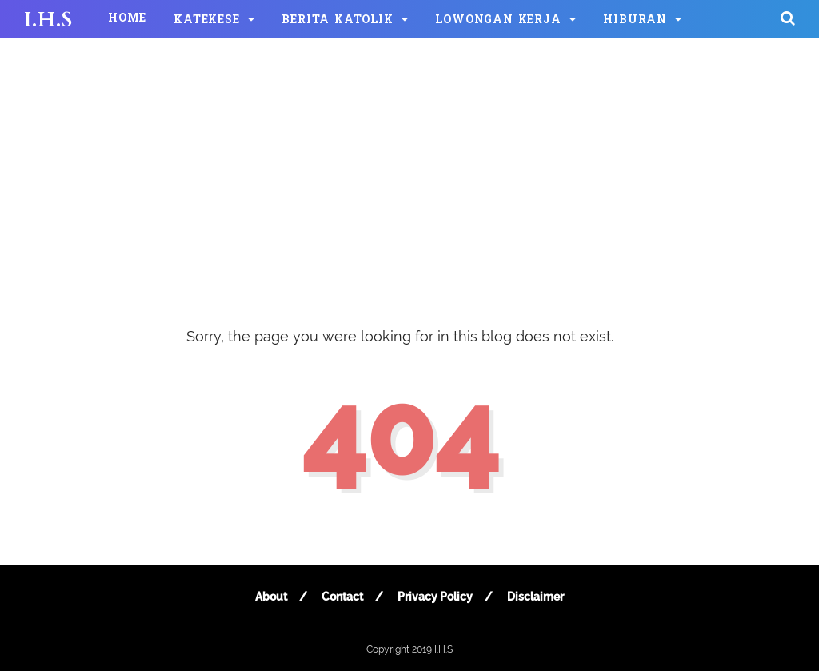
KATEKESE (206, 20)
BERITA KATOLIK (337, 20)
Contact (342, 596)
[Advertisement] (409, 168)
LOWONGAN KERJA (498, 20)
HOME (127, 18)
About (271, 596)
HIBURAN (635, 20)
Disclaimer (535, 596)
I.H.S (48, 20)
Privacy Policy (435, 596)
